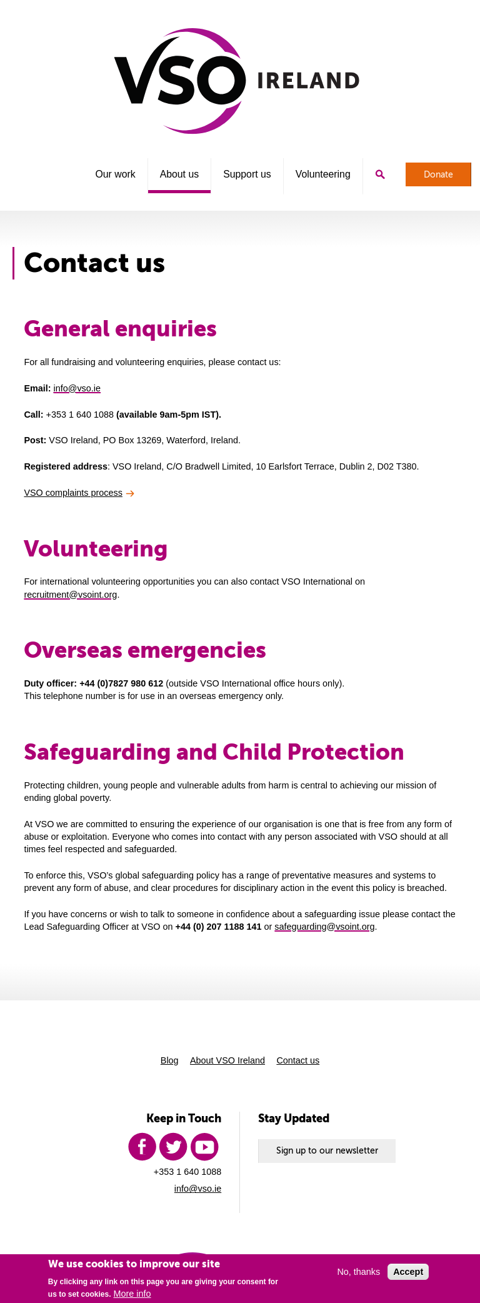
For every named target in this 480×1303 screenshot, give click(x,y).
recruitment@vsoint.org (70, 595)
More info (132, 1294)
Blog (170, 1060)
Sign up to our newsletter (327, 1150)
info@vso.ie (77, 388)
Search (380, 174)
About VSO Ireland (227, 1060)
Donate (438, 174)
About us (179, 174)
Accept (408, 1272)
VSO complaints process (73, 493)
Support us (247, 174)
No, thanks (358, 1272)
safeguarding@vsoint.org (324, 927)
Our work (115, 174)
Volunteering (323, 174)
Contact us (297, 1060)
